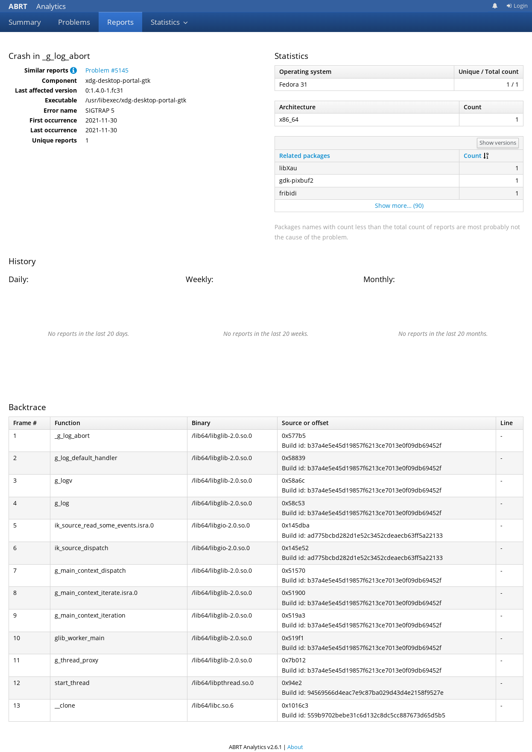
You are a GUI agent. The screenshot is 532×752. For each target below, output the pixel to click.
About (295, 747)
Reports (120, 22)
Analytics (37, 6)
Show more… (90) (399, 205)
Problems (74, 22)
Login (517, 5)
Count (473, 156)
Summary (25, 22)
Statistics (169, 22)
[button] (73, 70)
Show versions (497, 142)
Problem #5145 (107, 70)
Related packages (304, 156)
